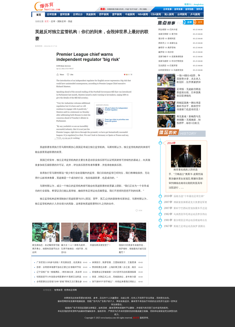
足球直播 (167, 9)
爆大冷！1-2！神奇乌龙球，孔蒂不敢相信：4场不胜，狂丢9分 (74, 248)
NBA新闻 (143, 14)
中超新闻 (130, 14)
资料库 (199, 9)
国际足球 (61, 21)
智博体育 (58, 290)
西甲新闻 (104, 14)
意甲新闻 (117, 14)
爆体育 (136, 318)
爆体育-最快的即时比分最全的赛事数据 (48, 5)
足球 (53, 21)
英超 (70, 21)
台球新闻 (182, 14)
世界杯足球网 (70, 290)
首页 (38, 15)
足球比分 (78, 14)
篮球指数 (189, 9)
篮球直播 (178, 9)
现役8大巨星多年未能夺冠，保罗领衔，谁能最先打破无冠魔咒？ (132, 248)
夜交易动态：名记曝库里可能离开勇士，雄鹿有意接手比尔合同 (45, 248)
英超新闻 (91, 14)
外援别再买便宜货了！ (100, 245)
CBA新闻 (156, 14)
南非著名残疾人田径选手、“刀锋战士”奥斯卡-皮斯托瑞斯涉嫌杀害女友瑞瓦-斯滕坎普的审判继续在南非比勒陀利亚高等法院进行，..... (186, 178)
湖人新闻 (169, 14)
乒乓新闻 (195, 14)
